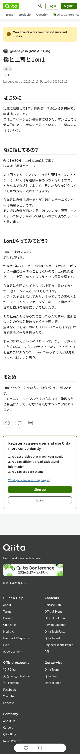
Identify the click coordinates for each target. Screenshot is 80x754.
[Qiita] (11, 6)
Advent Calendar (55, 625)
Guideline (9, 625)
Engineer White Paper (59, 645)
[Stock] (19, 423)
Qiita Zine (51, 676)
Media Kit (9, 631)
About (7, 605)
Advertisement (12, 651)
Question (42, 14)
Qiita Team (52, 669)
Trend (9, 14)
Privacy (8, 618)
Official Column (55, 618)
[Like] (7, 423)
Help (6, 645)
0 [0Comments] (31, 423)
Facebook (9, 690)
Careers (8, 727)
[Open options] (54, 748)
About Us (9, 721)
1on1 (7, 68)
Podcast (8, 703)
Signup (69, 6)
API (47, 651)
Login (52, 6)
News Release (12, 741)
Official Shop (53, 683)
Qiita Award (52, 638)
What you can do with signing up (29, 480)
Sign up (40, 489)
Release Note (53, 605)
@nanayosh (26, 51)
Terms (7, 611)
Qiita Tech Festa (55, 631)
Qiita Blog (9, 734)
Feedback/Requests (16, 638)
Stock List (24, 14)
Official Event (53, 611)
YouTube (8, 696)
